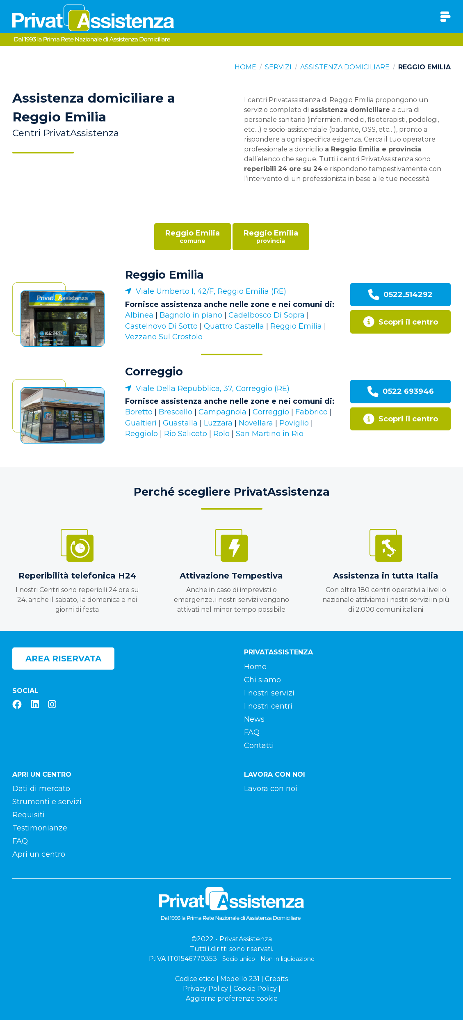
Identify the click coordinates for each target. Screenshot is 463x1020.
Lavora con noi (270, 788)
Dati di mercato (41, 788)
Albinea (139, 315)
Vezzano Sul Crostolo (164, 336)
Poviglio (294, 423)
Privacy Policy (205, 989)
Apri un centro (38, 854)
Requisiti (28, 814)
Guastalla (180, 423)
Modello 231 (240, 979)
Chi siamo (262, 679)
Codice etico (195, 979)
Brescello (175, 411)
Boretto (139, 411)
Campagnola (222, 411)
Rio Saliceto (185, 433)
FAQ (252, 732)
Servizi (278, 67)
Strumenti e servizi (47, 801)
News (254, 719)
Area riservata (63, 658)
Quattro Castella (234, 326)
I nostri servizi (269, 693)
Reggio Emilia (164, 274)
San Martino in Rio (269, 433)
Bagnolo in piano (191, 315)
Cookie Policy (255, 989)
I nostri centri (268, 706)
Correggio (154, 371)
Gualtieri (141, 423)
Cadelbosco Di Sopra (266, 315)
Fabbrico (311, 411)
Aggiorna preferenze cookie (232, 998)
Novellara (256, 423)
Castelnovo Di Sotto (161, 326)
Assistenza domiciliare (345, 67)
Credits (276, 979)
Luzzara (218, 423)
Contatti (259, 745)
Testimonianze (39, 827)
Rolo (221, 433)
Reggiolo (141, 433)
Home (245, 67)
